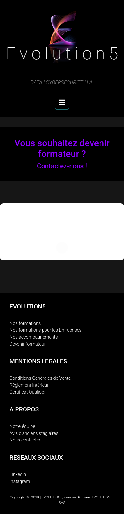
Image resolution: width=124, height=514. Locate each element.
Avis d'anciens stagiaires (34, 433)
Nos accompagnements (34, 337)
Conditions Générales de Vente (40, 378)
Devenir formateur (28, 344)
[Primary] (62, 102)
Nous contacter (25, 440)
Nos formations (25, 323)
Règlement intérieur (29, 385)
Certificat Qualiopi (27, 392)
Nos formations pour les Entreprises (46, 330)
